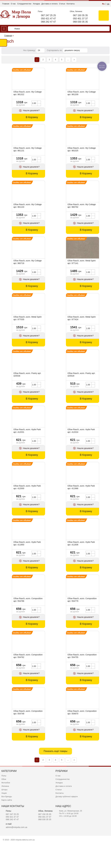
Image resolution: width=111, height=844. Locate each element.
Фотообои (5, 783)
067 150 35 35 (80, 15)
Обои (3, 779)
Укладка (36, 4)
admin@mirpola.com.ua (16, 827)
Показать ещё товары (55, 751)
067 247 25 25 (48, 15)
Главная (5, 4)
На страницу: (29, 50)
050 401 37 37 (80, 18)
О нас (13, 4)
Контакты (70, 4)
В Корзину (32, 117)
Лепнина (5, 786)
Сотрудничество (24, 4)
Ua (108, 4)
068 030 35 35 (80, 22)
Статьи (62, 4)
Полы (3, 776)
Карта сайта (6, 800)
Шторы (4, 789)
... (68, 59)
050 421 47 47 (48, 18)
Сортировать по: (55, 50)
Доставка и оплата (49, 4)
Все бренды (6, 796)
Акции (4, 793)
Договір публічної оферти (67, 796)
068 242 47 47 (48, 22)
